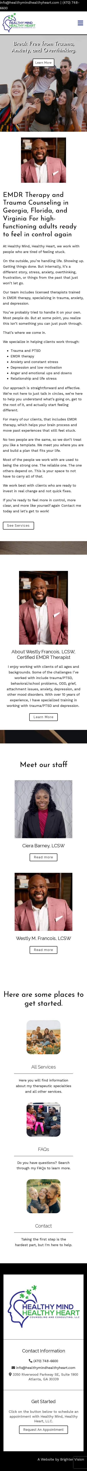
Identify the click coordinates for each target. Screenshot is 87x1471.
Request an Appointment (43, 1430)
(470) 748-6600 (45, 1361)
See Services (18, 525)
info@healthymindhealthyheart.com (29, 2)
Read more (43, 857)
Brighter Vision (72, 1459)
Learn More (43, 62)
